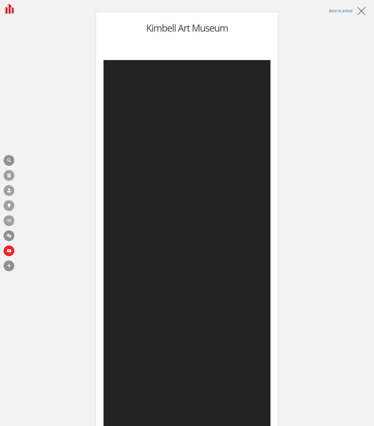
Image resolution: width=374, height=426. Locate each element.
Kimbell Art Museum (187, 27)
